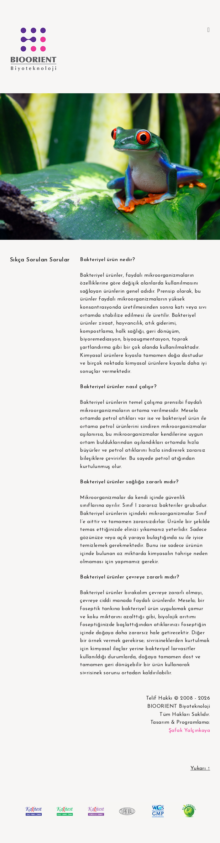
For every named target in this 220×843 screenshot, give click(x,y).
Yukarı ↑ (200, 768)
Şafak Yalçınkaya (189, 730)
